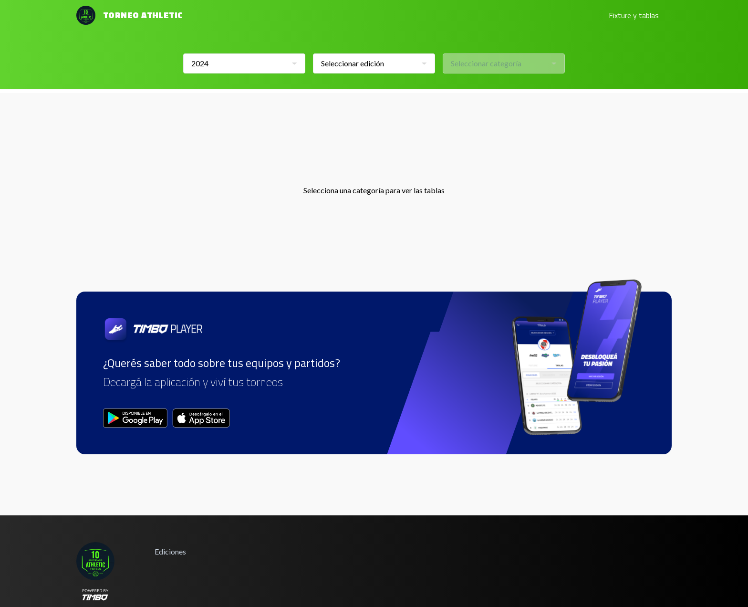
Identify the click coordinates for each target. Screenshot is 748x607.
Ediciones (170, 551)
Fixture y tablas (634, 15)
